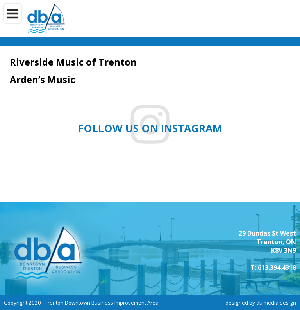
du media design (276, 302)
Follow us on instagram (150, 128)
